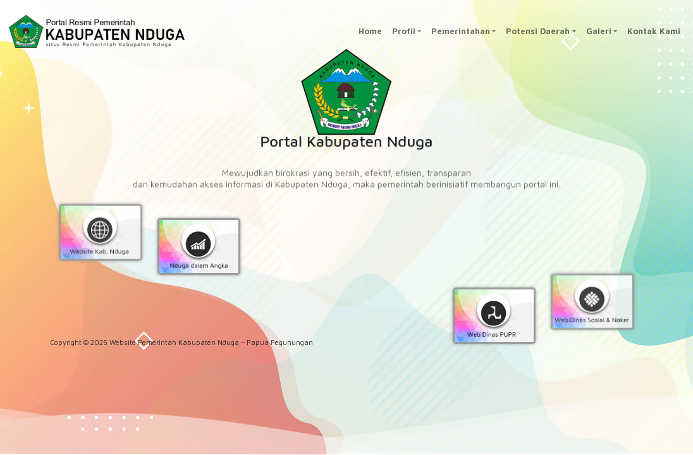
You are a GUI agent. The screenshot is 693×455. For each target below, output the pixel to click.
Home (370, 31)
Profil (403, 31)
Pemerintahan (460, 31)
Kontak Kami (653, 31)
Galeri (598, 31)
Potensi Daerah (538, 31)
